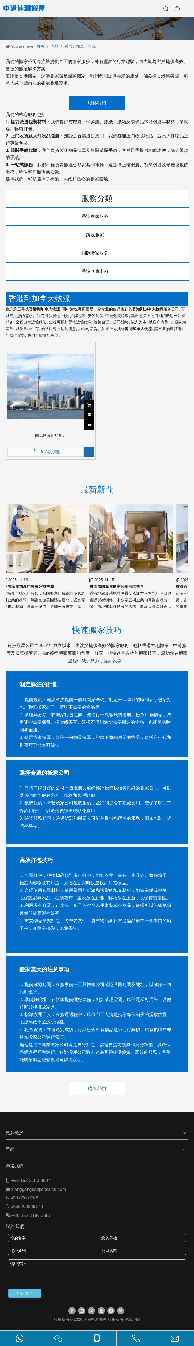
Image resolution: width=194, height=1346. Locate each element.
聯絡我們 (97, 102)
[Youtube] (101, 1310)
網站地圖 (132, 1319)
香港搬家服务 (97, 216)
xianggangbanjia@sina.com (38, 1189)
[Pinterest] (120, 1310)
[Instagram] (111, 1310)
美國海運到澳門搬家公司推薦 (30, 586)
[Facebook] (72, 1310)
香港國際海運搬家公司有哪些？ (118, 586)
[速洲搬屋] (97, 28)
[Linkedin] (81, 1310)
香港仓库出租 (97, 271)
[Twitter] (91, 1310)
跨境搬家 (97, 234)
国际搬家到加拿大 (50, 435)
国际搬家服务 (97, 253)
